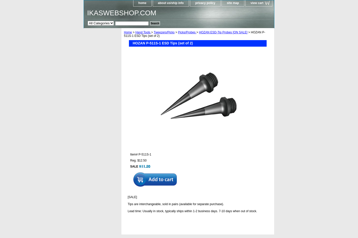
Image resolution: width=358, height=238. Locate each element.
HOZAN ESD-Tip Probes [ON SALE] (223, 32)
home (142, 3)
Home (128, 32)
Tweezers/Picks (164, 32)
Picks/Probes (187, 32)
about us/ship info (171, 3)
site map (233, 3)
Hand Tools (143, 32)
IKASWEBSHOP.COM (121, 13)
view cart (257, 3)
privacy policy (205, 3)
